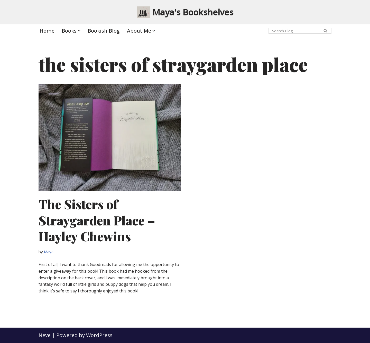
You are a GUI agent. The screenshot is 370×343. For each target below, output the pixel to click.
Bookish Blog (104, 30)
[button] (79, 31)
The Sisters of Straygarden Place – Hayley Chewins (97, 220)
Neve (45, 335)
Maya (48, 251)
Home (47, 30)
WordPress (99, 335)
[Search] (294, 31)
